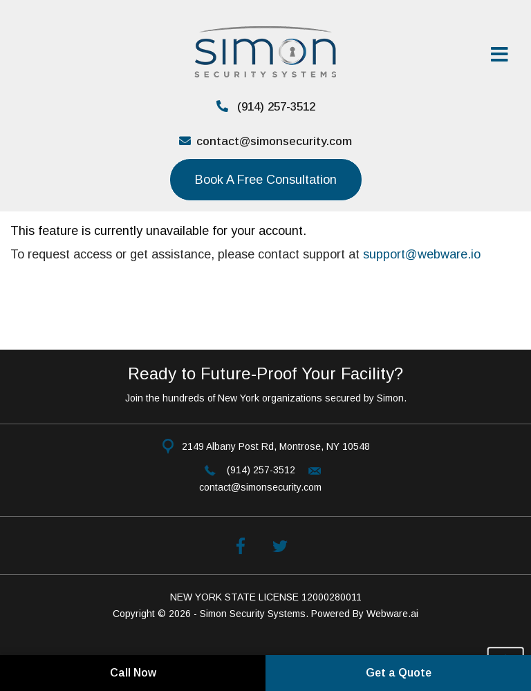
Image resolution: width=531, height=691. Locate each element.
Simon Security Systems (253, 613)
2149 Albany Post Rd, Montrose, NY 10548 (276, 446)
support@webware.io (422, 254)
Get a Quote (398, 673)
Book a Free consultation (266, 180)
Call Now (133, 673)
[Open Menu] (502, 55)
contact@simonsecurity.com (265, 141)
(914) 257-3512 (265, 106)
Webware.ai (392, 613)
